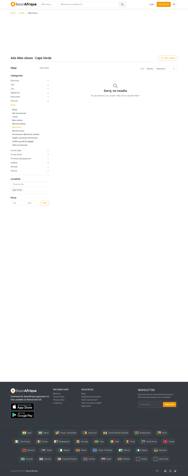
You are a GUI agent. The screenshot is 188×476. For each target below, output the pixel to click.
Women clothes (18, 124)
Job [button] (12, 89)
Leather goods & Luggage (23, 141)
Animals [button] (14, 167)
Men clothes (17, 120)
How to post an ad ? (89, 400)
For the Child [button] (16, 150)
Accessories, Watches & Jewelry (25, 134)
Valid (44, 203)
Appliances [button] (15, 93)
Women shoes (18, 131)
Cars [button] (12, 85)
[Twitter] (175, 471)
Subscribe (169, 404)
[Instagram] (170, 471)
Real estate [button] (15, 97)
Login (151, 4)
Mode (22, 13)
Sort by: (150, 69)
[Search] (122, 4)
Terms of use (58, 397)
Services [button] (14, 101)
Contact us (57, 403)
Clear (44, 68)
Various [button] (14, 171)
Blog (83, 394)
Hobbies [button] (14, 163)
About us (57, 394)
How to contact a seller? (91, 403)
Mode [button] (13, 105)
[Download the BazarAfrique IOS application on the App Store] (30, 407)
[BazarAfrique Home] (24, 4)
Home (13, 13)
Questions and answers (91, 397)
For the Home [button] (16, 155)
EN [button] (174, 4)
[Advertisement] (94, 35)
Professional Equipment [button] (21, 159)
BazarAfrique (32, 471)
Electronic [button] (15, 81)
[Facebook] (165, 471)
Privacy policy (59, 400)
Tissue (15, 117)
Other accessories (20, 145)
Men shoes (16, 127)
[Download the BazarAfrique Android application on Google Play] (30, 414)
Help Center (86, 406)
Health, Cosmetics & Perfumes (25, 138)
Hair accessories (19, 113)
